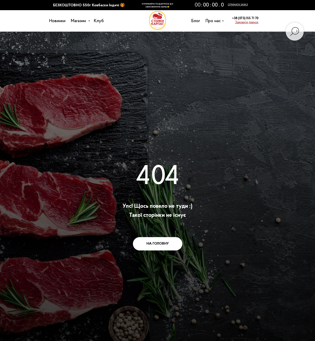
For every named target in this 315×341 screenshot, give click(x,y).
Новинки (58, 21)
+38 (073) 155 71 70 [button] (245, 18)
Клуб (100, 21)
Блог (197, 21)
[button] (246, 22)
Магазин (80, 21)
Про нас (214, 21)
